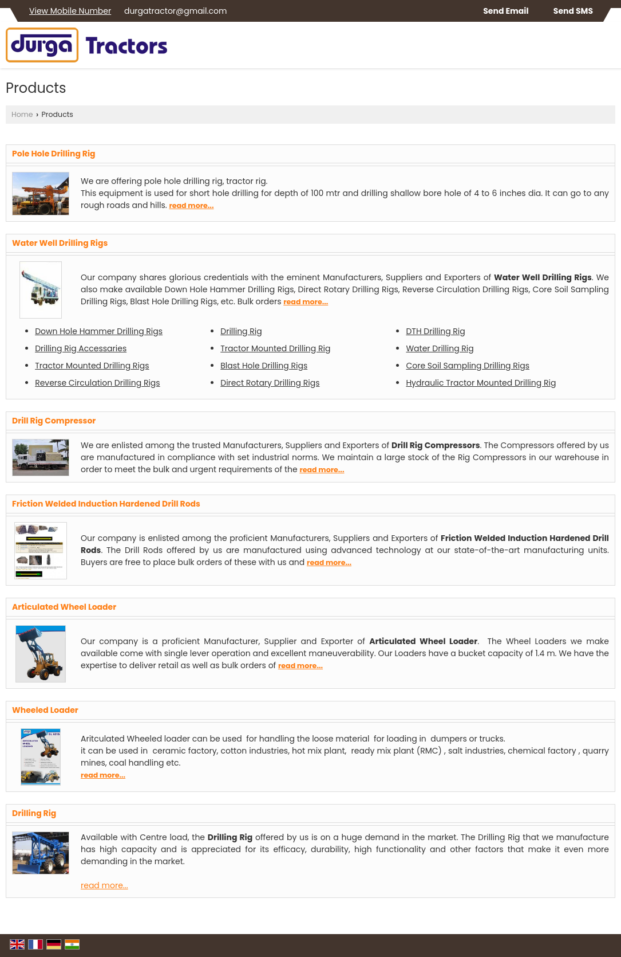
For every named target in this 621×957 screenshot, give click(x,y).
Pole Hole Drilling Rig (54, 153)
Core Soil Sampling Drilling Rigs (467, 365)
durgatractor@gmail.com (175, 11)
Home (22, 114)
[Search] (608, 48)
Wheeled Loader (45, 710)
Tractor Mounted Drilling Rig (275, 348)
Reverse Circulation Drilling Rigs (97, 383)
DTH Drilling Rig (435, 331)
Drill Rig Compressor (54, 420)
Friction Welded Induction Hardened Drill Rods (106, 503)
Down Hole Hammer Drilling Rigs (99, 331)
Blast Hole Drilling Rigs (263, 365)
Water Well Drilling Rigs (60, 243)
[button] (70, 11)
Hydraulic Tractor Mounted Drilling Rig (481, 383)
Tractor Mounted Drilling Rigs (92, 365)
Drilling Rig (241, 331)
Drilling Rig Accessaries (80, 348)
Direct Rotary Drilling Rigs (269, 383)
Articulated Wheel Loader (64, 607)
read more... (191, 205)
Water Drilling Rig (439, 348)
